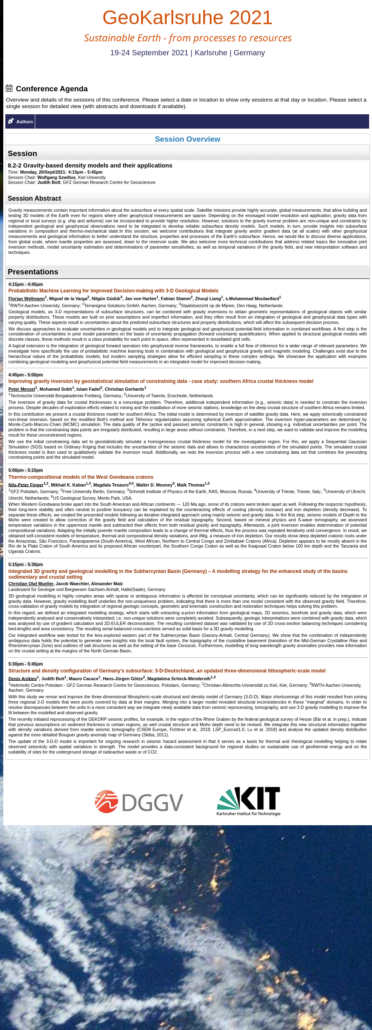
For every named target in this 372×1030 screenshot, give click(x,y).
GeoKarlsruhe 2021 (187, 17)
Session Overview (187, 139)
